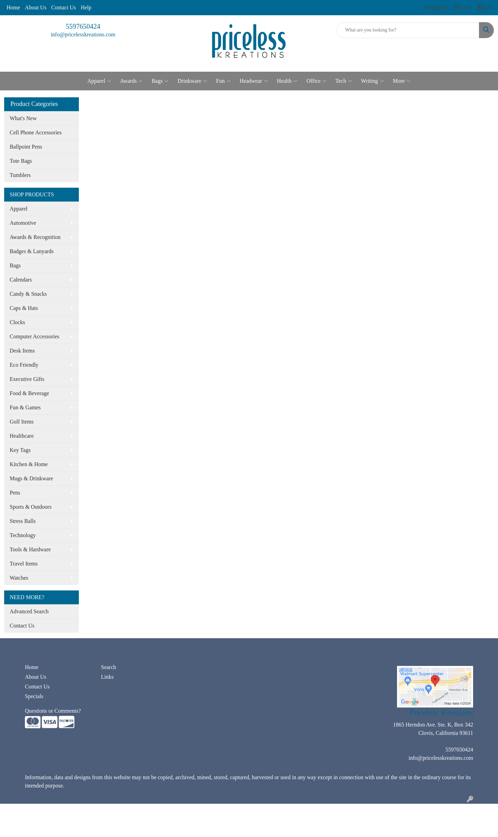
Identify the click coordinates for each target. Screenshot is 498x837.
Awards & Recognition (35, 237)
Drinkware (192, 81)
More (402, 81)
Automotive (23, 223)
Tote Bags (21, 161)
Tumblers (20, 175)
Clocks (17, 322)
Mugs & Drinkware (31, 478)
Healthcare (22, 436)
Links (107, 677)
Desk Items (22, 351)
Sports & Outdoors (31, 507)
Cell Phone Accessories (36, 132)
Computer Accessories (34, 336)
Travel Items (24, 564)
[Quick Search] (407, 30)
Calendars (21, 280)
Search (108, 667)
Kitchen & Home (29, 464)
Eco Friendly (24, 365)
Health (287, 81)
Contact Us (63, 7)
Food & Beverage (29, 393)
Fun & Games (25, 407)
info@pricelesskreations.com (83, 34)
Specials (34, 696)
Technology (23, 535)
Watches (19, 578)
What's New (23, 118)
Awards (131, 81)
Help (86, 7)
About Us (35, 7)
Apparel (99, 81)
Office (316, 81)
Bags (159, 81)
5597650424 (83, 26)
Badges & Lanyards (32, 251)
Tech (343, 81)
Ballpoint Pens (26, 147)
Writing (372, 81)
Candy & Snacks (28, 294)
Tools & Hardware (30, 549)
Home (13, 7)
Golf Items (22, 422)
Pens (15, 493)
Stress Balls (23, 521)
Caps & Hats (24, 308)
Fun (223, 81)
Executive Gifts (27, 379)
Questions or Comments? (53, 711)
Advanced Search (29, 611)
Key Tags (20, 450)
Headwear (254, 81)
